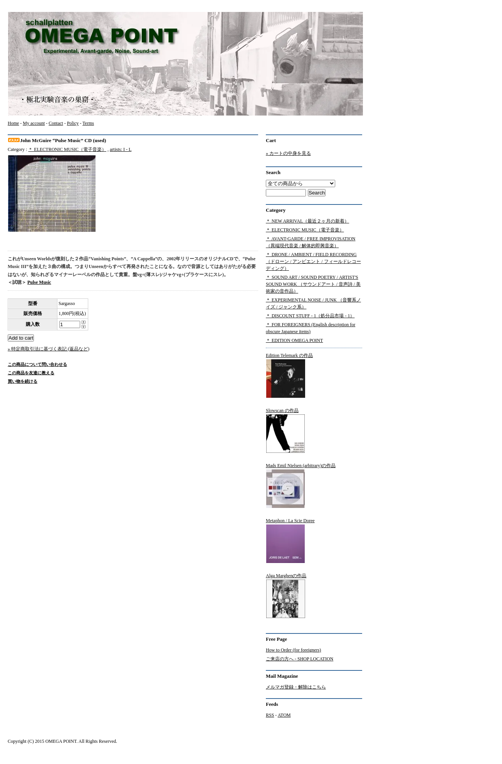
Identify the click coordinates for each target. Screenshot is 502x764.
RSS (270, 715)
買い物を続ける (22, 381)
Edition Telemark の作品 (289, 375)
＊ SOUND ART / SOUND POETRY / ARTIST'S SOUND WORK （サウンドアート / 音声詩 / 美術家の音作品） (313, 284)
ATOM (284, 715)
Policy (73, 123)
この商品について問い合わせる (37, 364)
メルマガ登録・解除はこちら (296, 687)
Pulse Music (39, 282)
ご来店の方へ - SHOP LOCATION (299, 659)
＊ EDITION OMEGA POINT (294, 340)
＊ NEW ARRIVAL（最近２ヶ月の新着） (307, 221)
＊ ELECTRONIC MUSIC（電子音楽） (67, 149)
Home (13, 123)
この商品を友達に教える (31, 372)
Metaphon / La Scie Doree (290, 540)
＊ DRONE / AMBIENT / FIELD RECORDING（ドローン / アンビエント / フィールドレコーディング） (313, 261)
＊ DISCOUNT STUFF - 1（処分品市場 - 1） (310, 315)
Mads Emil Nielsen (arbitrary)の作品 (301, 485)
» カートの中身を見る (288, 153)
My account (34, 123)
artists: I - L (120, 149)
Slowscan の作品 (285, 430)
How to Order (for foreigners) (293, 650)
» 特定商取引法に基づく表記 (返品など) (48, 349)
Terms (88, 123)
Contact (56, 123)
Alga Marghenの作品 (286, 595)
